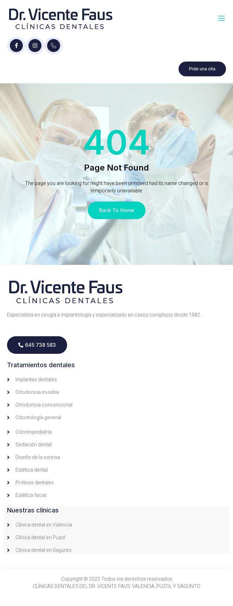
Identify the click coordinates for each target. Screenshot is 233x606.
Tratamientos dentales (41, 365)
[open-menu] (221, 18)
